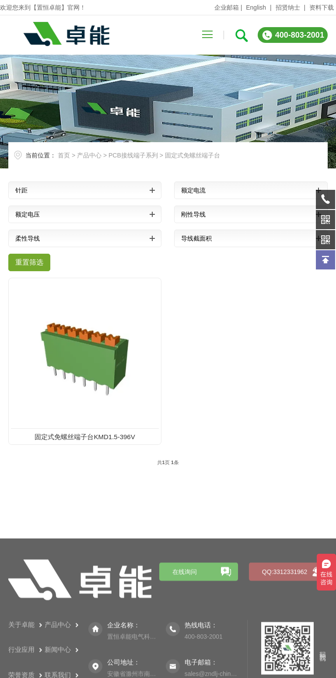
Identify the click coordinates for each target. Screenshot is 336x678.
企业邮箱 (226, 7)
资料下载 (321, 7)
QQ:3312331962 (285, 616)
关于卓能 (25, 669)
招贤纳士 (288, 7)
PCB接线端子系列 (133, 155)
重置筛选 (29, 262)
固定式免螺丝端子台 (192, 155)
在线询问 (184, 616)
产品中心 (89, 155)
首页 (64, 155)
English (256, 7)
